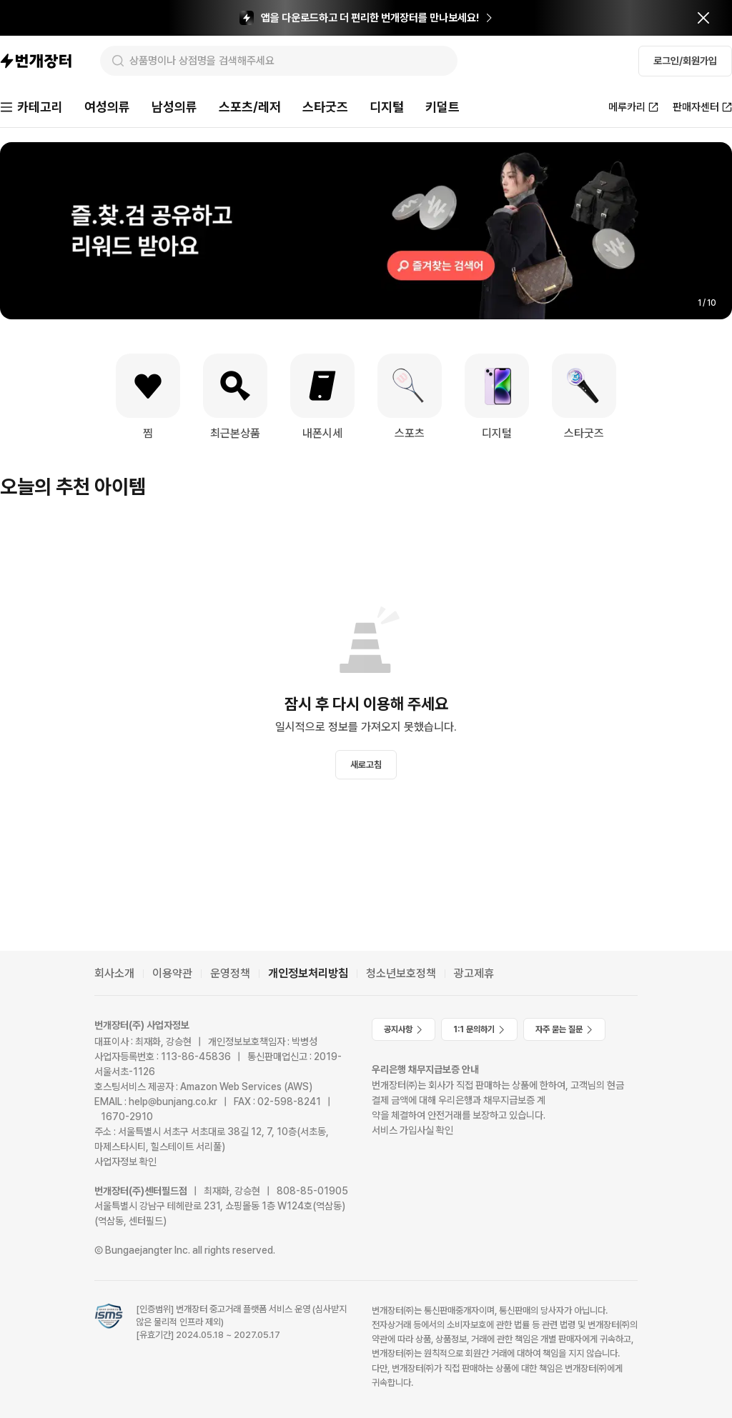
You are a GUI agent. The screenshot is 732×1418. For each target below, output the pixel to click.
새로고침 (366, 764)
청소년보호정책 (401, 973)
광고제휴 (474, 973)
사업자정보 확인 (125, 1161)
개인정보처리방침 (308, 973)
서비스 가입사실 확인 (412, 1130)
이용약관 (172, 973)
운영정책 (230, 973)
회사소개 (114, 973)
